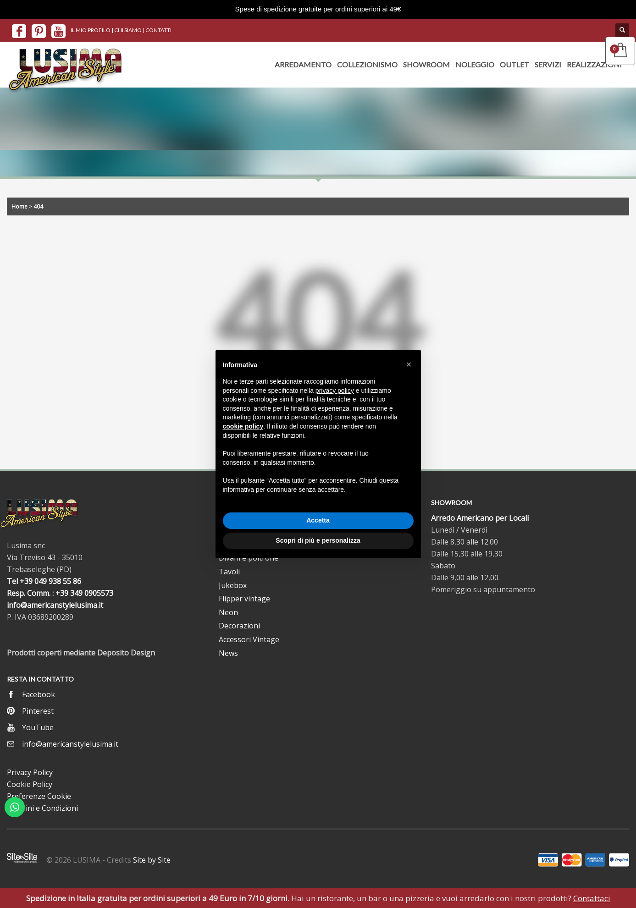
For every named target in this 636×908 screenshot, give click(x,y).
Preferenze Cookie (39, 796)
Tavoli (229, 572)
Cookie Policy (29, 784)
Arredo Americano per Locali (480, 518)
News (228, 653)
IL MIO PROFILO (91, 30)
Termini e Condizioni (42, 808)
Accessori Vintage (249, 639)
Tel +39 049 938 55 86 (44, 581)
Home (19, 206)
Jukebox (233, 585)
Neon (228, 612)
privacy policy (334, 390)
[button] (409, 364)
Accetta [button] (318, 520)
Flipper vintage (244, 599)
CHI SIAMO (128, 30)
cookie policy (243, 426)
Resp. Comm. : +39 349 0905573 (60, 593)
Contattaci (591, 898)
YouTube (38, 727)
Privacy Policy (30, 772)
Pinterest (38, 711)
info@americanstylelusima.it (55, 605)
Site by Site (152, 860)
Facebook (38, 694)
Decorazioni (239, 626)
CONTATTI (158, 30)
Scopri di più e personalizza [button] (318, 540)
